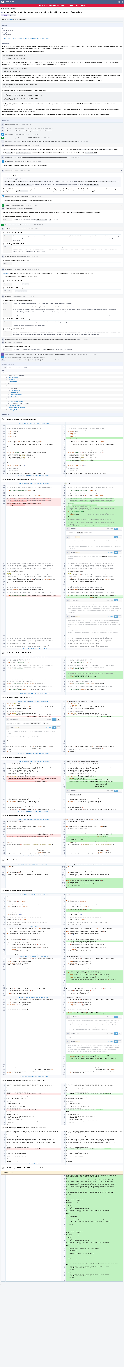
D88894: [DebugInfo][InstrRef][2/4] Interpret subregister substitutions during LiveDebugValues (49, 141)
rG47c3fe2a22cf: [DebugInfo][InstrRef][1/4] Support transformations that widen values (26, 38)
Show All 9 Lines (33, 926)
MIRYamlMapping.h (14, 377)
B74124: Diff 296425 (34, 137)
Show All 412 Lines (34, 701)
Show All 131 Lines (34, 894)
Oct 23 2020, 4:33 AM (35, 161)
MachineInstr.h (13, 381)
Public (14, 15)
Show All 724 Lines (33, 649)
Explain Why (81, 354)
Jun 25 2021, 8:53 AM (31, 205)
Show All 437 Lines (34, 483)
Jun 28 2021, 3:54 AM (28, 296)
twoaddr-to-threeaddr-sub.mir (17, 407)
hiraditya (35, 131)
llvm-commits (23, 131)
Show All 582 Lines (33, 753)
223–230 (7, 290)
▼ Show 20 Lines (44, 423)
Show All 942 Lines (34, 819)
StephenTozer (9, 30)
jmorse (11, 19)
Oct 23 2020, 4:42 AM (25, 170)
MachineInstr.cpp (15, 397)
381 (5, 246)
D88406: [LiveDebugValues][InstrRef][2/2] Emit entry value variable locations (44, 157)
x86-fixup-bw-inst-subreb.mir (17, 410)
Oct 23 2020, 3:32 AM (73, 157)
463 (5, 284)
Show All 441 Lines (34, 423)
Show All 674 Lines (33, 811)
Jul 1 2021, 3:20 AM (91, 354)
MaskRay (7, 145)
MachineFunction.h (14, 379)
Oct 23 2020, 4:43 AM (35, 196)
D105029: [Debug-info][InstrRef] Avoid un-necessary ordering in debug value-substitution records (47, 339)
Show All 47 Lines (33, 997)
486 (5, 235)
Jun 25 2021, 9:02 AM (32, 228)
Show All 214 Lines (34, 761)
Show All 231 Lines (33, 475)
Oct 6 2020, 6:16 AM (83, 141)
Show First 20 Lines (23, 423)
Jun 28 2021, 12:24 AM (33, 269)
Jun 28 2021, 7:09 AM (82, 339)
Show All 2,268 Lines (34, 864)
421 (5, 219)
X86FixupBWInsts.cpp (17, 401)
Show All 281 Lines (33, 856)
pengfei (30, 131)
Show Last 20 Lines (44, 475)
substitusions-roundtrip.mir (16, 405)
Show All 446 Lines (34, 657)
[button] (122, 2)
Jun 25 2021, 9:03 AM (32, 256)
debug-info (8, 34)
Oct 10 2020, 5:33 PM (33, 145)
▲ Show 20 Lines (22, 475)
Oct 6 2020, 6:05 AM (26, 124)
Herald (6, 128)
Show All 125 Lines (33, 956)
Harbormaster (9, 137)
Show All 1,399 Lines (33, 693)
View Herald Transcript (36, 128)
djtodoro (7, 269)
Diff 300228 (25, 196)
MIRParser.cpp (16, 390)
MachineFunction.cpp (16, 394)
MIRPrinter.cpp (15, 392)
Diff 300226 (25, 161)
